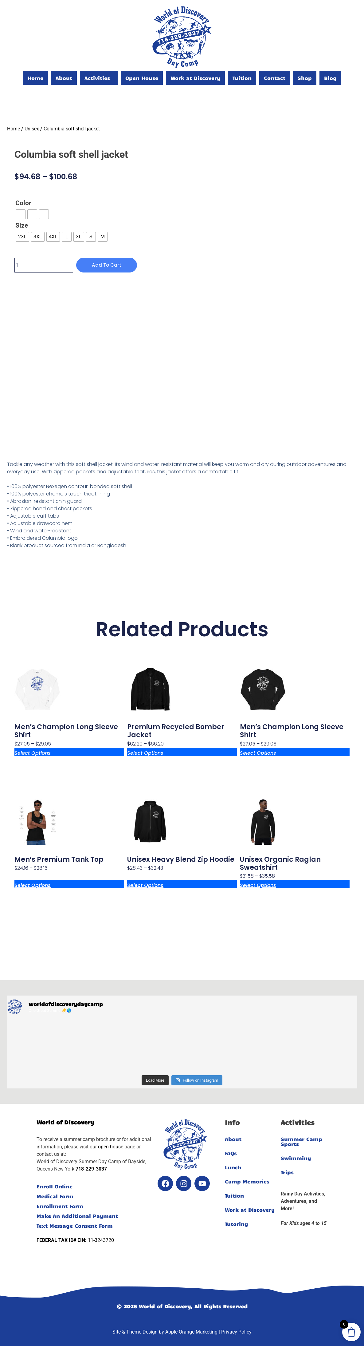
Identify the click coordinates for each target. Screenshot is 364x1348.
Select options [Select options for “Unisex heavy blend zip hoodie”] (145, 885)
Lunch (233, 1167)
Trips (287, 1172)
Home (35, 78)
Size (21, 225)
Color (23, 203)
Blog (330, 78)
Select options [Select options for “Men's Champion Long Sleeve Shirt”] (32, 753)
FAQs (231, 1153)
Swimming (296, 1158)
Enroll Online (54, 1186)
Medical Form (55, 1196)
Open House (141, 78)
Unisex (32, 129)
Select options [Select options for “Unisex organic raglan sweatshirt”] (258, 885)
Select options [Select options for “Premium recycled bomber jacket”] (145, 753)
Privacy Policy (236, 1332)
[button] (99, 78)
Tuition (242, 78)
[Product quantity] (43, 265)
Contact (274, 78)
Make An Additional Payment (77, 1216)
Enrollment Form (60, 1206)
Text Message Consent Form (75, 1226)
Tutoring (236, 1224)
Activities (97, 78)
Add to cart (107, 264)
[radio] (20, 214)
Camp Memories (247, 1181)
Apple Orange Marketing (191, 1332)
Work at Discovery (195, 78)
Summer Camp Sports (301, 1141)
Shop (305, 78)
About (64, 78)
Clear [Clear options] (20, 246)
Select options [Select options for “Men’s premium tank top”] (32, 885)
